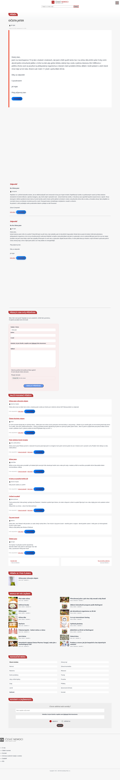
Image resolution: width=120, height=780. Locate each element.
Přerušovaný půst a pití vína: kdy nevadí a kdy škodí (88, 598)
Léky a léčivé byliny (14, 679)
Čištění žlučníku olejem (17, 418)
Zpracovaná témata (66, 688)
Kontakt (63, 692)
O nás (3, 748)
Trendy (63, 675)
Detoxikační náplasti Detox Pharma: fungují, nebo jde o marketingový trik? (37, 643)
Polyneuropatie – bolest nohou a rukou (32, 630)
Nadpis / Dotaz (15, 327)
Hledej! (76, 6)
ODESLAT (60, 725)
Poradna (63, 679)
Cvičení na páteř (14, 496)
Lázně (11, 688)
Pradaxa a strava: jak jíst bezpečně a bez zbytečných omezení (88, 643)
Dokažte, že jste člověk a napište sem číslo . (28, 343)
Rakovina (12, 671)
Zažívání (11, 692)
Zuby (10, 683)
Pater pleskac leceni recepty (18, 440)
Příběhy (63, 683)
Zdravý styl (64, 662)
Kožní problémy (13, 675)
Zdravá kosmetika (66, 666)
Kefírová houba (24, 605)
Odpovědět (17, 98)
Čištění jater (13, 539)
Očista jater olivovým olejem (18, 401)
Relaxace (63, 671)
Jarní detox (22, 636)
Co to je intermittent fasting (79, 617)
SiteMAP (4, 758)
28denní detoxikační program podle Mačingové (86, 605)
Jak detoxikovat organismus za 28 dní (83, 611)
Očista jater (13, 459)
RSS (3, 761)
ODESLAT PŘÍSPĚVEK (33, 386)
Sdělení (13, 348)
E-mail (12, 338)
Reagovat (21, 212)
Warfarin (22, 624)
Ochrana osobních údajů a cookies (12, 756)
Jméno (12, 332)
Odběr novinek (6, 750)
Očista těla (22, 617)
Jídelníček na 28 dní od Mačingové (81, 630)
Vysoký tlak (13, 561)
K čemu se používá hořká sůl (18, 479)
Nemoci (11, 666)
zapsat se (55, 721)
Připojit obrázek (15, 375)
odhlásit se (67, 721)
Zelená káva (74, 636)
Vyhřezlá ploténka (76, 624)
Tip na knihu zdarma (104, 561)
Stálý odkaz (12, 212)
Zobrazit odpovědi (22, 452)
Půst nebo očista (24, 598)
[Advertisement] (55, 41)
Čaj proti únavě (14, 517)
